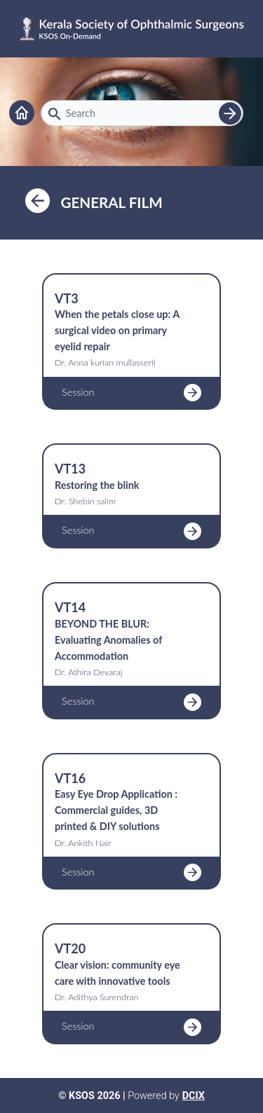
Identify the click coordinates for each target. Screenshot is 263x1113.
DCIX (193, 1096)
